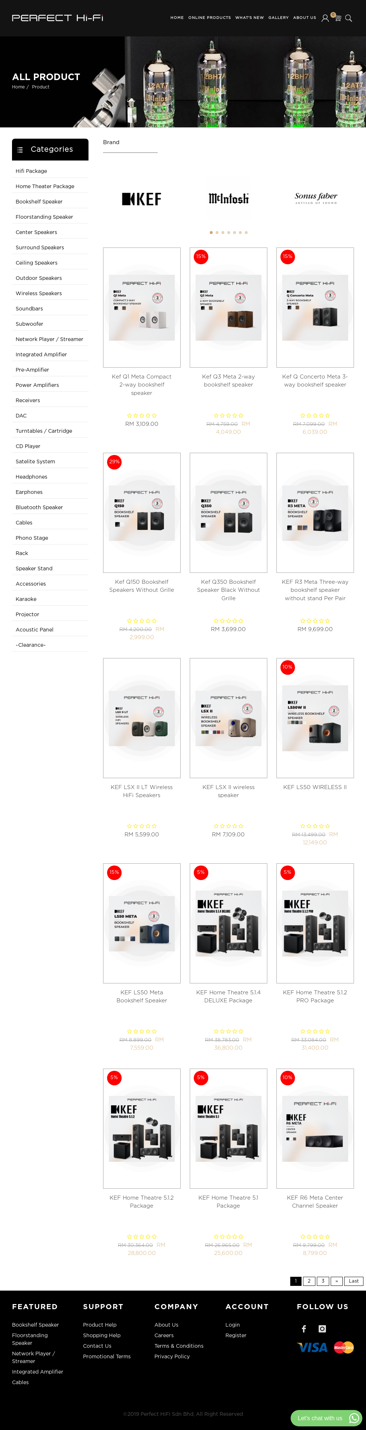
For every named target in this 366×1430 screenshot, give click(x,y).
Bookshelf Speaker (39, 202)
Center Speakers (36, 232)
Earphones (29, 492)
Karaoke (26, 599)
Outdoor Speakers (39, 278)
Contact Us (97, 1346)
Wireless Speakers (39, 294)
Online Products (209, 18)
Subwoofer (29, 324)
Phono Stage (32, 538)
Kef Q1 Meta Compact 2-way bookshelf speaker (142, 385)
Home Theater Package (45, 187)
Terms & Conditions (179, 1346)
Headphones (31, 477)
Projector (27, 615)
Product (41, 87)
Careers (164, 1336)
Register (236, 1336)
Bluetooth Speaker (39, 508)
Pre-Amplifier (32, 370)
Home (177, 18)
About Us (304, 18)
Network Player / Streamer (49, 339)
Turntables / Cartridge (44, 431)
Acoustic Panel (35, 630)
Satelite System (35, 462)
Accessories (31, 584)
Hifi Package (31, 171)
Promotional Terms (107, 1357)
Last (354, 1281)
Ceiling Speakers (37, 263)
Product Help (100, 1325)
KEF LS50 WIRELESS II (315, 787)
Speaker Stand (34, 569)
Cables (24, 523)
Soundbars (29, 309)
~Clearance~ (31, 645)
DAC (21, 416)
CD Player (28, 446)
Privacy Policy (172, 1357)
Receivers (28, 401)
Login (232, 1325)
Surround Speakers (40, 248)
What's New (249, 18)
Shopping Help (102, 1336)
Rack (22, 553)
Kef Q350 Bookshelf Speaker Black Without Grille (228, 590)
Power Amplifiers (37, 385)
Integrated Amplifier (41, 355)
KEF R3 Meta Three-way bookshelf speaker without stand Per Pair (315, 590)
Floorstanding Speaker (44, 217)
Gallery (278, 18)
